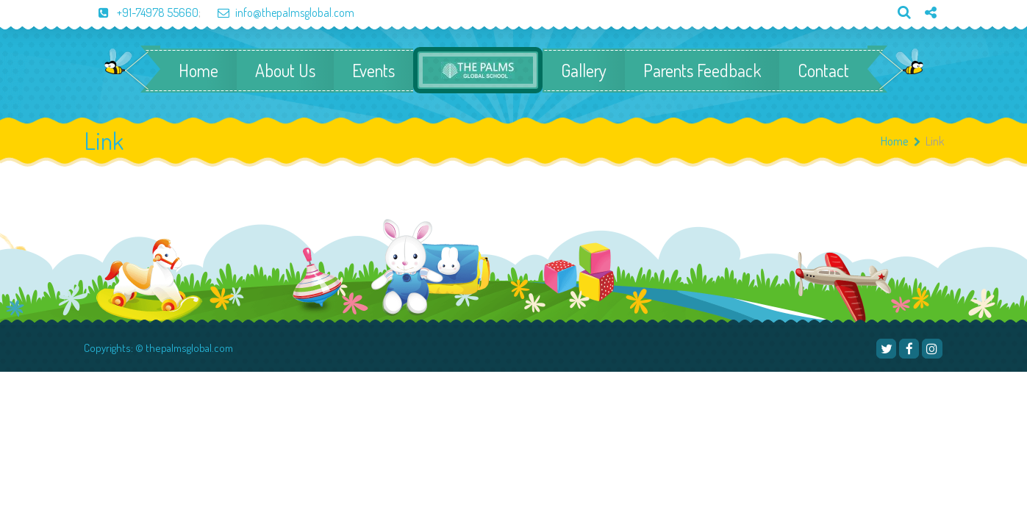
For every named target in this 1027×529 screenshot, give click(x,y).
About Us (285, 70)
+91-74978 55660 (141, 12)
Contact (823, 70)
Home (198, 70)
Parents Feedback (702, 70)
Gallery (584, 70)
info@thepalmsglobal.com (278, 12)
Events (373, 70)
